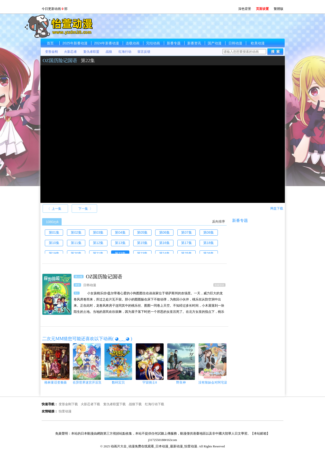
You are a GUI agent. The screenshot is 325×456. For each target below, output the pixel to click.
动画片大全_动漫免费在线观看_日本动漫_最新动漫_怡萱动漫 (64, 26)
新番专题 (174, 43)
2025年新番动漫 (74, 43)
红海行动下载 (154, 404)
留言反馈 (143, 51)
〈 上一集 (54, 208)
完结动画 (153, 43)
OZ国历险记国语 (60, 60)
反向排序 (218, 221)
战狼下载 (135, 404)
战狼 (109, 51)
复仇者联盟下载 (114, 404)
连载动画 (132, 43)
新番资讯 (194, 43)
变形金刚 (51, 51)
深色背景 (244, 9)
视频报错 (219, 284)
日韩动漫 (235, 43)
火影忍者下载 (90, 404)
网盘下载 (276, 208)
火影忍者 (70, 51)
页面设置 (262, 9)
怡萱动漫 (65, 411)
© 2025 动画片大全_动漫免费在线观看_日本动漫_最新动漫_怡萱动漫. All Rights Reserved (162, 446)
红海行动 (125, 51)
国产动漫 (215, 43)
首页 (50, 43)
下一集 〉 (85, 208)
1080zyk (52, 222)
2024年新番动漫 (106, 43)
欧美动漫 (258, 43)
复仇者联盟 (91, 51)
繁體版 (278, 9)
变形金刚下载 (68, 404)
